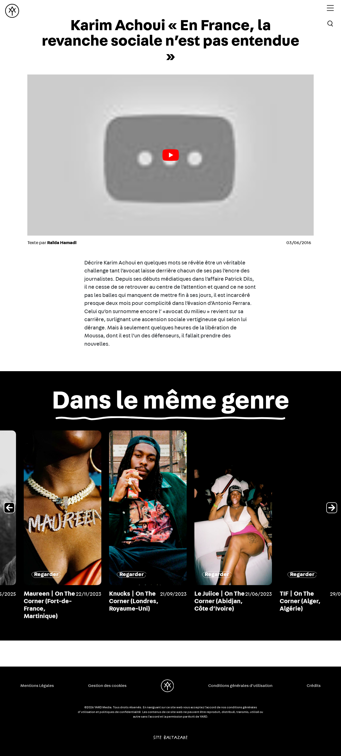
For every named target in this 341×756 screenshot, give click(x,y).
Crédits (314, 686)
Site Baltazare (170, 735)
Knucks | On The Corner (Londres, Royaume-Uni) (199, 601)
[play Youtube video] (170, 155)
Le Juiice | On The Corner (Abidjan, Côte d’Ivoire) (285, 601)
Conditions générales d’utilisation (240, 686)
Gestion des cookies (107, 686)
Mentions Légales (37, 686)
